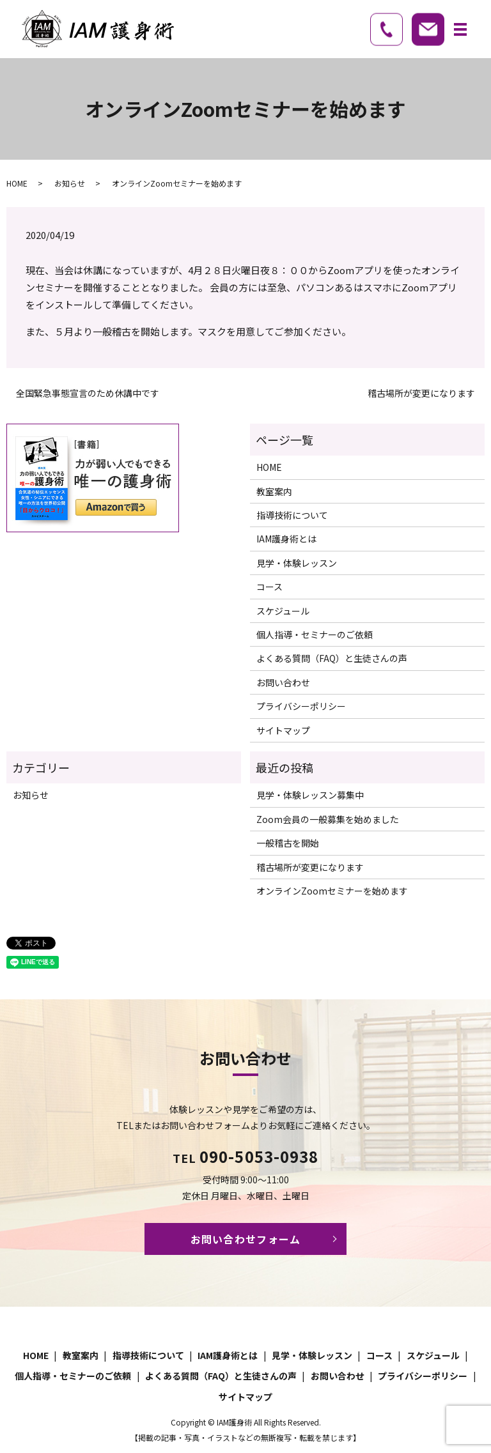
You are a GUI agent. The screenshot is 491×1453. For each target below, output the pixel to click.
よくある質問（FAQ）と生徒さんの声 (331, 658)
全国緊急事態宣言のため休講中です (87, 393)
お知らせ (69, 183)
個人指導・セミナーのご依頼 (314, 634)
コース (269, 586)
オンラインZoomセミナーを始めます (332, 890)
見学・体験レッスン (296, 563)
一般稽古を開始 (287, 842)
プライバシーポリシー (301, 706)
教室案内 (274, 491)
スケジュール (282, 610)
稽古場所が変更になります (421, 393)
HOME (16, 183)
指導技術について (292, 515)
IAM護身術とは (286, 538)
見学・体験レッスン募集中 (310, 794)
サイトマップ (283, 730)
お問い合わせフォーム (246, 1239)
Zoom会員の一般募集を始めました (327, 819)
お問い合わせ (283, 682)
